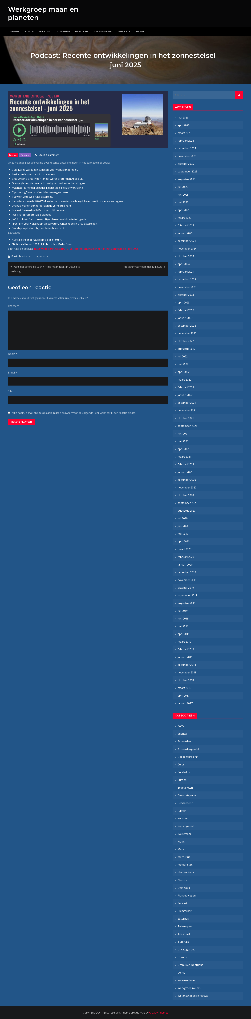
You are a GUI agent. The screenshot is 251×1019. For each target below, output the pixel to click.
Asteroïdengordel (188, 749)
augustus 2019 (186, 603)
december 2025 (187, 148)
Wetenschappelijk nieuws (193, 995)
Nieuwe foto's (186, 872)
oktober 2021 (186, 418)
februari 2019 (186, 649)
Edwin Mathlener (21, 256)
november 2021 (187, 410)
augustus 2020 (186, 510)
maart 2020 (184, 549)
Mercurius (81, 31)
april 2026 (184, 125)
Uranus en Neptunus (190, 965)
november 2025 (187, 156)
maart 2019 (184, 641)
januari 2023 (185, 318)
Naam (12, 354)
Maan (181, 841)
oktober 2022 (186, 341)
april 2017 (184, 695)
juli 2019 (183, 611)
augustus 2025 (186, 179)
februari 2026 (186, 140)
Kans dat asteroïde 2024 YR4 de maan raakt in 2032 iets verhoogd (45, 269)
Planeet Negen (187, 895)
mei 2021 (183, 441)
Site (10, 391)
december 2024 (187, 241)
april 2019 (184, 634)
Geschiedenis (185, 803)
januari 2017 (185, 703)
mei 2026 (183, 117)
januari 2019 (185, 657)
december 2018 (187, 665)
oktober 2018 (186, 680)
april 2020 (184, 541)
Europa (182, 780)
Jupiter (182, 811)
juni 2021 (183, 433)
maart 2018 (184, 688)
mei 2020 (183, 534)
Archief (139, 31)
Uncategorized (186, 949)
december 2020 (187, 480)
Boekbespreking (188, 757)
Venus (181, 972)
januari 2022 (185, 395)
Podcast (25, 155)
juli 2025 (183, 187)
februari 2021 (186, 464)
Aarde (181, 726)
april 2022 (184, 372)
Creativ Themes (158, 1012)
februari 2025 (186, 225)
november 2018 (187, 672)
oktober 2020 (186, 495)
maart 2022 (184, 379)
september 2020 (187, 503)
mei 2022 (183, 364)
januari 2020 (185, 564)
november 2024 (187, 248)
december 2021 (187, 402)
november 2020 (187, 487)
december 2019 (187, 572)
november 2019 (187, 580)
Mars (181, 849)
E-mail (12, 372)
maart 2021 (184, 456)
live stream (184, 834)
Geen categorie (187, 795)
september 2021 (187, 426)
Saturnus (183, 918)
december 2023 (187, 279)
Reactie (13, 306)
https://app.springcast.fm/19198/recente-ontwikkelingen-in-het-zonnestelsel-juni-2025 (86, 248)
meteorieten (185, 864)
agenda (182, 733)
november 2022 (187, 333)
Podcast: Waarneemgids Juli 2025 (142, 266)
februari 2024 (186, 271)
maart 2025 (184, 218)
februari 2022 (186, 387)
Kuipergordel (186, 826)
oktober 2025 (186, 164)
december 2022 (187, 325)
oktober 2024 (186, 256)
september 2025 (187, 171)
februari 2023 (186, 310)
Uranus (182, 957)
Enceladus (184, 772)
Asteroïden (184, 741)
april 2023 (184, 302)
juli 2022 (183, 356)
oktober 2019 (186, 587)
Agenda (29, 31)
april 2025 (184, 210)
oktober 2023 (186, 295)
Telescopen (185, 926)
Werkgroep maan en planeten (44, 13)
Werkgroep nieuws (189, 988)
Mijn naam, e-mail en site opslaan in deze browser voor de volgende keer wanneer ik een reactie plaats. (74, 413)
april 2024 (184, 264)
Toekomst (184, 934)
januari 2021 (185, 472)
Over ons (44, 31)
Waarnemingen (102, 31)
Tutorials (123, 31)
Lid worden (63, 31)
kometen (183, 818)
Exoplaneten (185, 787)
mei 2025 (183, 202)
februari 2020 (186, 557)
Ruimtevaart (185, 911)
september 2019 (187, 595)
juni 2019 (183, 618)
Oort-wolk (184, 888)
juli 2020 (183, 518)
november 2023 (187, 287)
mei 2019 (183, 626)
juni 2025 (183, 194)
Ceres (181, 764)
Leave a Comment (48, 154)
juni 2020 (183, 526)
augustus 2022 (186, 349)
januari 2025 (185, 233)
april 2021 (184, 449)
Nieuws (14, 31)
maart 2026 (184, 133)
